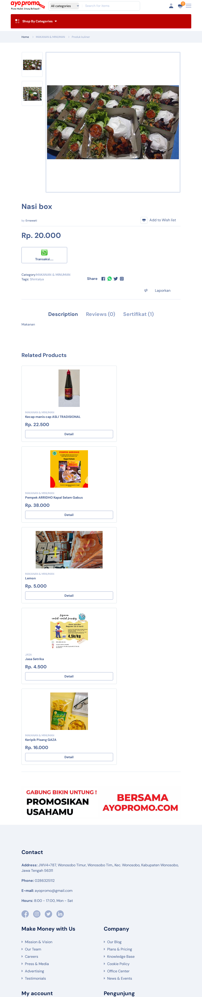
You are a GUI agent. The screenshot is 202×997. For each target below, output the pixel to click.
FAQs (29, 845)
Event (157, 942)
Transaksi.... (44, 255)
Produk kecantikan (90, 972)
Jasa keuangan (54, 967)
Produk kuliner (81, 37)
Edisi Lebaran (53, 946)
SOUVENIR (158, 938)
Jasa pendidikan (116, 967)
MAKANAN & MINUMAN (50, 37)
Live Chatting (36, 867)
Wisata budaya (80, 955)
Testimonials (35, 817)
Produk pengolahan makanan (93, 963)
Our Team (33, 788)
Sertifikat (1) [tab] (140, 314)
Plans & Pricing (119, 788)
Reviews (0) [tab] (100, 314)
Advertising (34, 810)
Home (25, 37)
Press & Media (37, 802)
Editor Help (34, 852)
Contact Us (34, 874)
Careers (31, 795)
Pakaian (141, 967)
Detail (60, 434)
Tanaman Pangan (112, 955)
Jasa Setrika (116, 498)
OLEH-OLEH (136, 942)
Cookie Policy (118, 802)
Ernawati (31, 220)
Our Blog (114, 780)
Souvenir (161, 963)
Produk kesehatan (56, 972)
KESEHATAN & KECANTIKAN (99, 942)
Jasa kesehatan (84, 967)
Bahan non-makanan (154, 959)
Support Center (38, 882)
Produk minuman (134, 963)
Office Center (118, 810)
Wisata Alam (52, 955)
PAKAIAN (64, 942)
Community (34, 860)
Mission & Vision (38, 780)
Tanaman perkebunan (59, 959)
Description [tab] (61, 314)
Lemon (30, 498)
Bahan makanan (119, 959)
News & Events (119, 817)
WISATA (48, 938)
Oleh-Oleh (120, 972)
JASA (110, 493)
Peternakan (91, 959)
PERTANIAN (70, 938)
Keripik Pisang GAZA (40, 578)
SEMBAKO (93, 938)
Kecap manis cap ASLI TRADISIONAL (53, 417)
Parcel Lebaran (162, 972)
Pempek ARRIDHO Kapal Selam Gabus (136, 417)
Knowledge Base (121, 795)
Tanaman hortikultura (148, 955)
